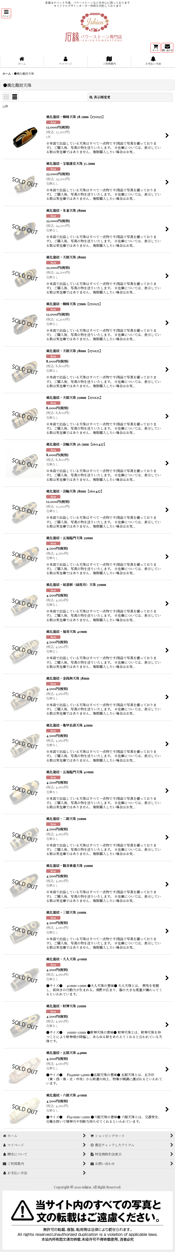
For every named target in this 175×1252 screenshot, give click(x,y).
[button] (6, 13)
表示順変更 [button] (100, 97)
